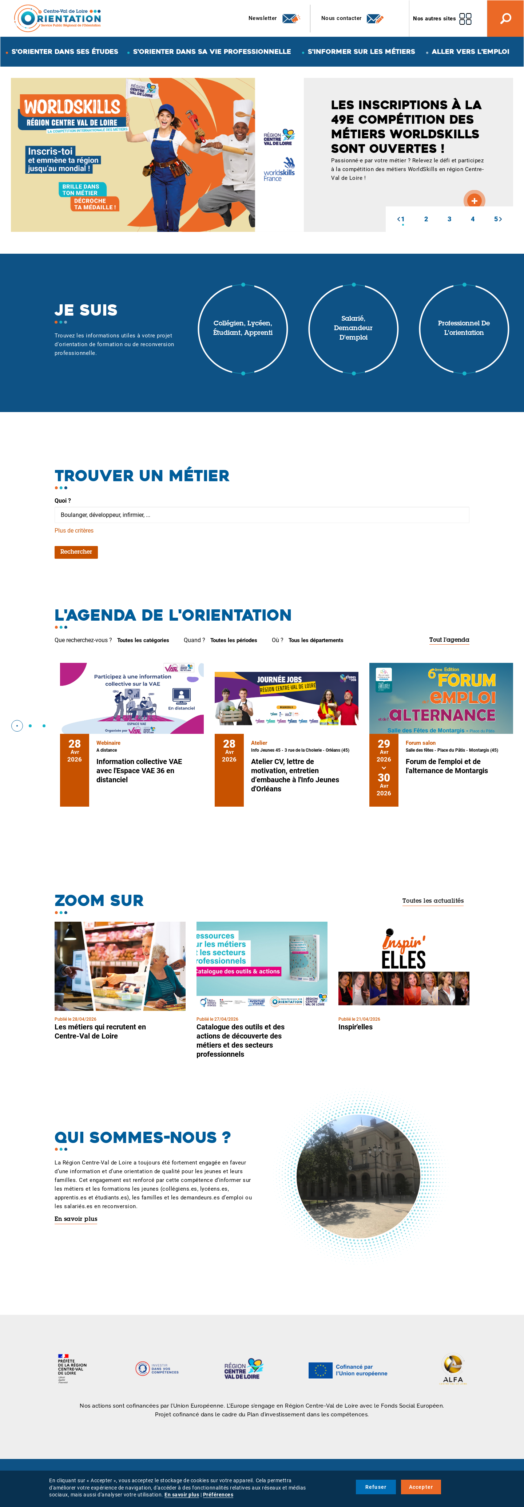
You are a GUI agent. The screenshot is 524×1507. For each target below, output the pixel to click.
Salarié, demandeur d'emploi (353, 328)
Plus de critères (74, 530)
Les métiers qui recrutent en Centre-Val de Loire (100, 1031)
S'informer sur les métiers (361, 51)
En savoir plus (76, 1219)
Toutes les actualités (433, 901)
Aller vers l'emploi (470, 51)
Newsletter (275, 18)
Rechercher (76, 552)
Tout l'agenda (449, 640)
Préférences (218, 1495)
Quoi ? (63, 500)
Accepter (421, 1487)
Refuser (375, 1487)
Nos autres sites (434, 18)
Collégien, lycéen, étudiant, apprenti (243, 329)
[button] (398, 219)
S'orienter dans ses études (65, 51)
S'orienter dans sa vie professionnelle (212, 51)
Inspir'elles (355, 1027)
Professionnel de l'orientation (464, 329)
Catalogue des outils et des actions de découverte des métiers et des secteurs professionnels (240, 1041)
